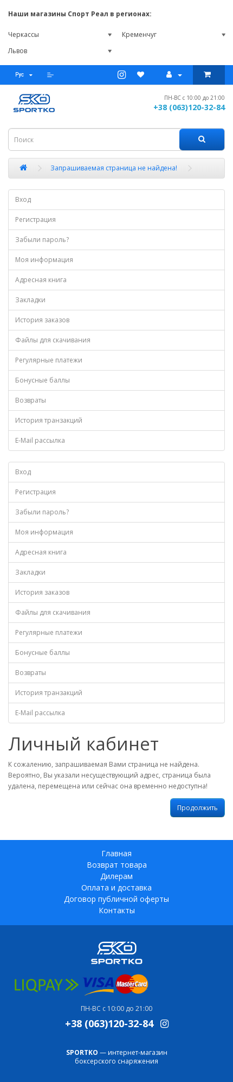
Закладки (30, 299)
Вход (23, 199)
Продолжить (197, 807)
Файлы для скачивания (52, 340)
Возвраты (30, 400)
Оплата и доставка (116, 887)
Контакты (117, 910)
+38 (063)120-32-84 (189, 107)
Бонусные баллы (42, 380)
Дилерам (116, 876)
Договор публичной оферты (116, 899)
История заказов (42, 319)
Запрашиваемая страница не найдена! (113, 168)
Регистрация (35, 219)
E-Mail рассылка (40, 440)
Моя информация (44, 259)
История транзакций (48, 420)
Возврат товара (117, 865)
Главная (116, 853)
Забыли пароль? (42, 239)
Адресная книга (41, 279)
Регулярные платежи (48, 360)
